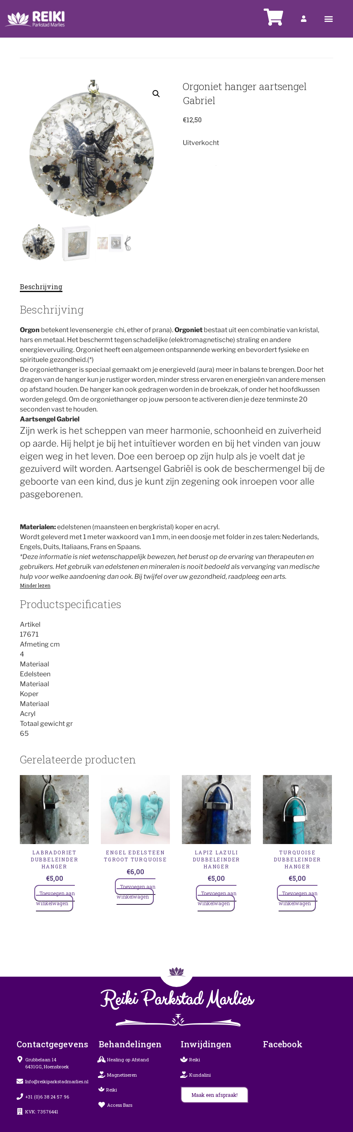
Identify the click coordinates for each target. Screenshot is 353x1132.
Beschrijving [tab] (41, 286)
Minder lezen (35, 585)
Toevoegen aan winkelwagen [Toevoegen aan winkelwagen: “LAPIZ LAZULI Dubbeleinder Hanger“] (217, 898)
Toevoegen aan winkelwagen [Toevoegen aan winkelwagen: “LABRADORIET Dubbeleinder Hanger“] (55, 898)
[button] (329, 19)
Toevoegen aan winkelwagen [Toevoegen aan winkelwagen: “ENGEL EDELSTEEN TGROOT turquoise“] (136, 891)
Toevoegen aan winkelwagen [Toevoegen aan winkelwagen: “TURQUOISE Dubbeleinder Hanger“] (298, 898)
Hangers (222, 164)
